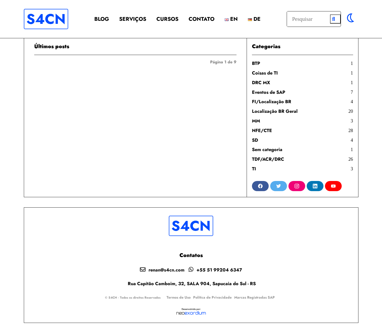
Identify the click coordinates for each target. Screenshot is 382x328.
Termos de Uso (179, 297)
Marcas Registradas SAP (254, 297)
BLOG (101, 19)
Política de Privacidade (212, 297)
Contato (201, 19)
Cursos (167, 19)
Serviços (132, 19)
